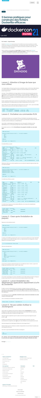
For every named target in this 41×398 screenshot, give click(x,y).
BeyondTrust (23, 367)
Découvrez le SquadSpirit (7, 359)
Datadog (33, 50)
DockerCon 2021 (8, 44)
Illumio (22, 375)
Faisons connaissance (7, 356)
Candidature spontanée (24, 359)
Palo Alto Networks (24, 379)
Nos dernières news (6, 361)
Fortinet (22, 373)
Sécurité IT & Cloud (6, 370)
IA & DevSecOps (5, 375)
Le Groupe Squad (5, 358)
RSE (33, 366)
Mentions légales (20, 389)
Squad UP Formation (7, 384)
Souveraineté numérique (7, 376)
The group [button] (5, 0)
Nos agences (5, 364)
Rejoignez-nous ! (23, 356)
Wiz (21, 382)
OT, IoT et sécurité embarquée (8, 373)
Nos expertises (5, 366)
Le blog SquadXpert (6, 378)
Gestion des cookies (20, 393)
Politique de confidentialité (20, 391)
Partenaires (23, 366)
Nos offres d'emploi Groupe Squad (26, 358)
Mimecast (22, 376)
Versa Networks (23, 381)
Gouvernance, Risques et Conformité (9, 367)
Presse (4, 362)
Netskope (22, 378)
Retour (3, 11)
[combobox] (37, 397)
